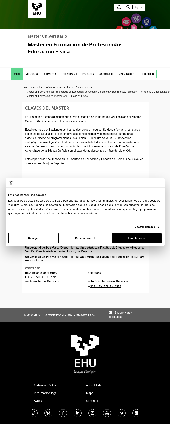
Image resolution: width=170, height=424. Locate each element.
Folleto (149, 74)
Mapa (89, 393)
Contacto (92, 400)
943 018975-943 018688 (105, 285)
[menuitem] (138, 7)
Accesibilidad (94, 385)
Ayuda (38, 400)
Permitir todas (137, 237)
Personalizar (85, 237)
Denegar (33, 237)
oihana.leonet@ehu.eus (43, 281)
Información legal (45, 393)
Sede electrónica (45, 385)
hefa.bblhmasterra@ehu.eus (109, 281)
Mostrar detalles (144, 226)
